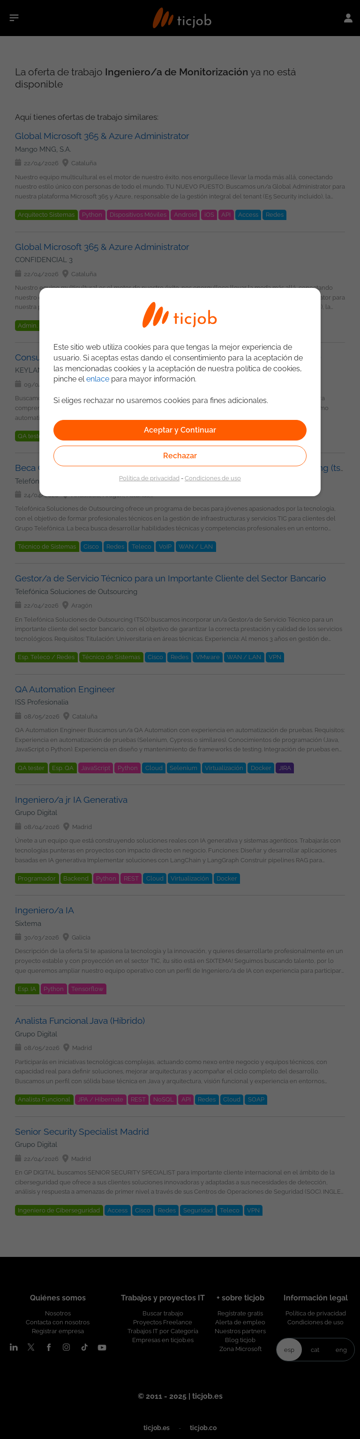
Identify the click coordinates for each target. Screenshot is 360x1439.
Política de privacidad (149, 478)
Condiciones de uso (213, 478)
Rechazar (180, 455)
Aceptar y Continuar (180, 430)
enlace (97, 378)
